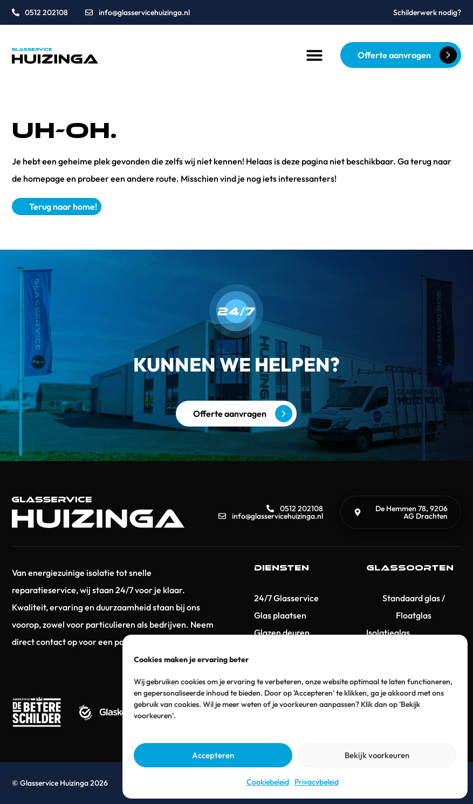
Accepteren (213, 755)
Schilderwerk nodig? (427, 12)
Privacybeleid (316, 782)
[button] (314, 55)
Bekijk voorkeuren (377, 755)
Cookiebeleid (267, 782)
